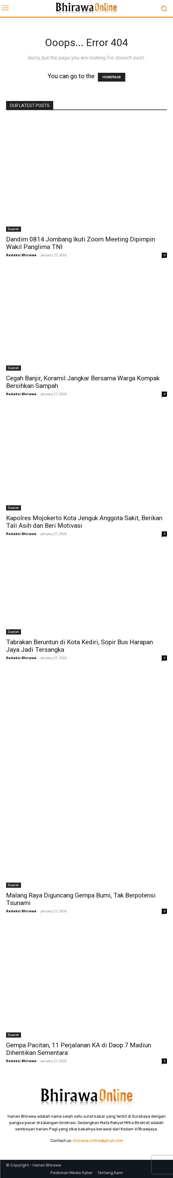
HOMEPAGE (111, 77)
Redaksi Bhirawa (21, 255)
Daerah (13, 229)
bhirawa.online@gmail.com (98, 1140)
